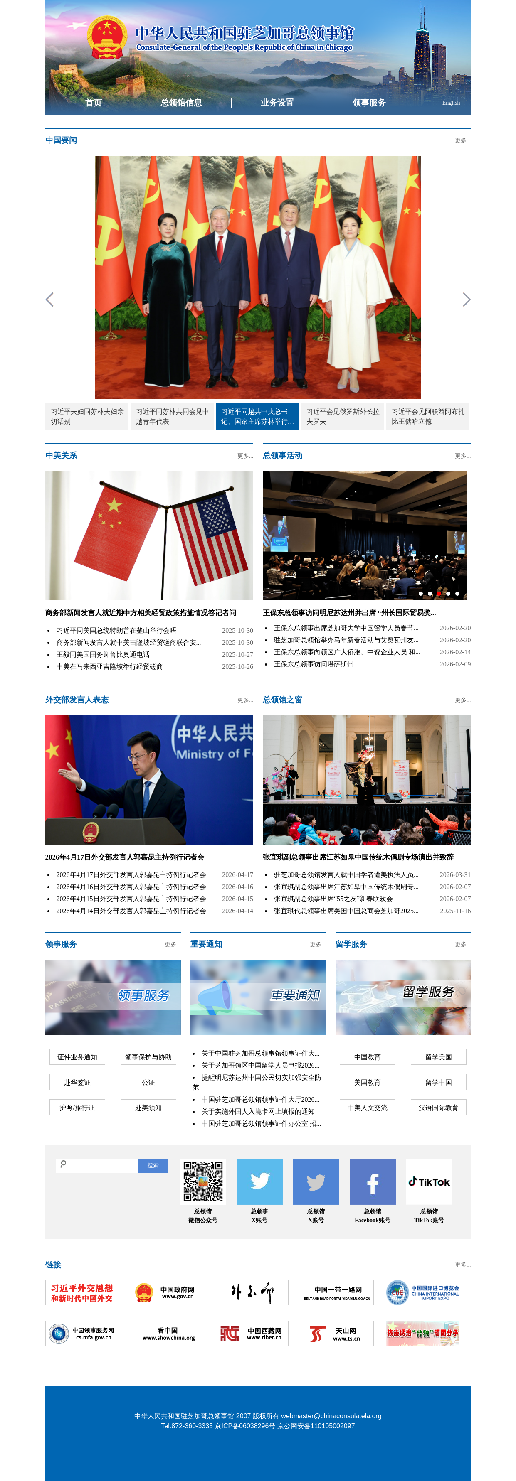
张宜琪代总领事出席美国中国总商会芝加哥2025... (346, 910)
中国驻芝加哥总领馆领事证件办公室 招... (261, 1123)
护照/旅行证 (76, 1107)
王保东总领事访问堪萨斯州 (314, 664)
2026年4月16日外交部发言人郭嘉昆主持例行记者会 (131, 886)
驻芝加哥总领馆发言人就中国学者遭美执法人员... (346, 874)
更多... (463, 141)
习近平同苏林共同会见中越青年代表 (172, 416)
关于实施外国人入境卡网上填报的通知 (258, 1111)
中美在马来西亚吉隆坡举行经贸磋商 (110, 666)
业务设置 (277, 102)
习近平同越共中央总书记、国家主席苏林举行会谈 (257, 417)
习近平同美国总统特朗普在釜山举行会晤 (116, 630)
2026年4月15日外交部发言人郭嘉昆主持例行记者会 (131, 898)
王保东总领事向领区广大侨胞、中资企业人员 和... (347, 652)
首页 (93, 102)
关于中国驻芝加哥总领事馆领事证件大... (261, 1053)
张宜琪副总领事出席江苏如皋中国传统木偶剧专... (346, 886)
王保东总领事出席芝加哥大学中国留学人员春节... (346, 627)
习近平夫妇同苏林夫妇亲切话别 (87, 416)
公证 (148, 1082)
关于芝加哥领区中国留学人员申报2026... (261, 1065)
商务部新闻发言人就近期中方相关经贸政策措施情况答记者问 (140, 613)
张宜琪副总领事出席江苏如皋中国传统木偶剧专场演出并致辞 (358, 857)
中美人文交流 (368, 1107)
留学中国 (438, 1082)
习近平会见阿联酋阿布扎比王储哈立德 (428, 416)
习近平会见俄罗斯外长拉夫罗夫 (343, 416)
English (451, 103)
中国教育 (367, 1057)
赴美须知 (148, 1107)
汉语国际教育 (439, 1107)
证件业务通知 (77, 1057)
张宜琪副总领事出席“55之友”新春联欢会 (333, 898)
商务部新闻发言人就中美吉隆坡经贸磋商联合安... (129, 642)
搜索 (153, 1165)
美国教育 (367, 1082)
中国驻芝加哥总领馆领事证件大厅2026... (261, 1099)
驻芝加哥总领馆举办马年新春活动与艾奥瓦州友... (346, 639)
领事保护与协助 (148, 1057)
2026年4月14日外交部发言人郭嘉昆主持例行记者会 (131, 910)
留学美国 (438, 1057)
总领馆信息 (181, 102)
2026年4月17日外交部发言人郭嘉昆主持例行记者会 (125, 857)
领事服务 (369, 102)
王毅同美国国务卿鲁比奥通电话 (103, 654)
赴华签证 (77, 1082)
